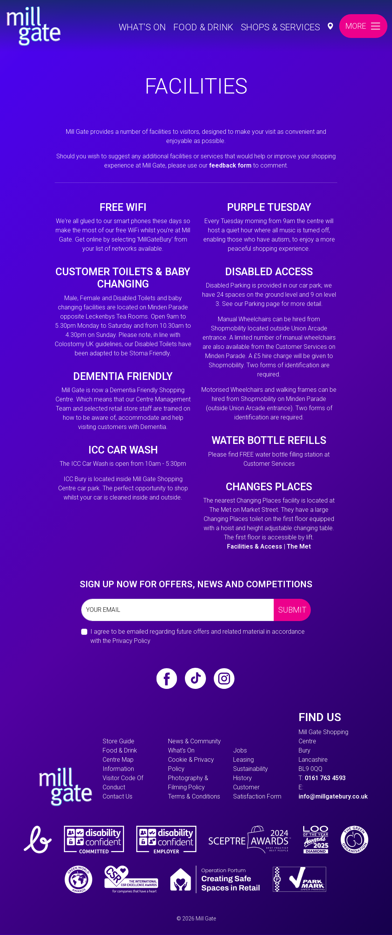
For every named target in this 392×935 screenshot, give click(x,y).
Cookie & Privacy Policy (191, 764)
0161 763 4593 (325, 778)
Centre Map (118, 759)
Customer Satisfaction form (257, 792)
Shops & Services (280, 27)
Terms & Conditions (194, 796)
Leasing (243, 759)
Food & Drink (203, 27)
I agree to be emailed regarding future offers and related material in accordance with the (197, 636)
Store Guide (118, 741)
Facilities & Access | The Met (269, 546)
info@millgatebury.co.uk (333, 796)
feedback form (230, 165)
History (242, 778)
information (118, 768)
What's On (142, 27)
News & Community (194, 741)
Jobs (240, 750)
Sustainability (250, 768)
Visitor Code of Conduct (123, 782)
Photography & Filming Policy (188, 782)
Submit (292, 610)
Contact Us (117, 796)
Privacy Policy (131, 640)
